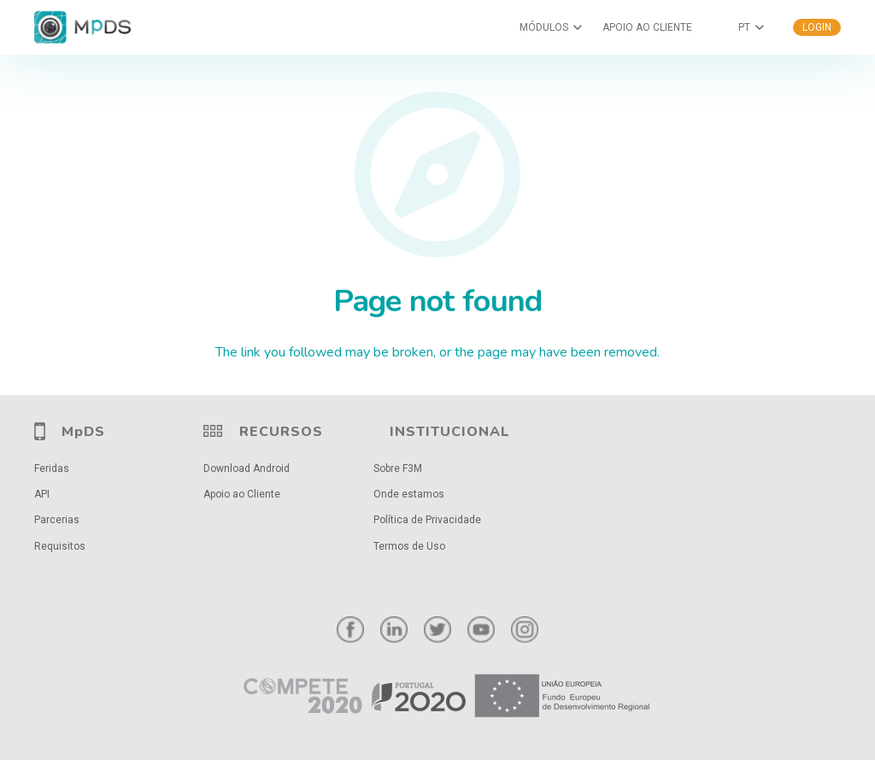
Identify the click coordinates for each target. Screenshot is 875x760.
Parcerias (56, 520)
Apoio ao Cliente (241, 494)
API (42, 494)
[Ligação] (437, 696)
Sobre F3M (397, 468)
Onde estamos (408, 494)
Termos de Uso (409, 546)
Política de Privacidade (427, 520)
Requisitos (59, 546)
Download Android (246, 468)
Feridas (51, 468)
